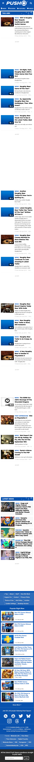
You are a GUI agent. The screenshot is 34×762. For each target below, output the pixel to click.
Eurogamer (22, 742)
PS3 (29, 36)
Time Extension (11, 739)
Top (6, 594)
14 (11, 558)
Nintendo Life (15, 736)
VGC (29, 742)
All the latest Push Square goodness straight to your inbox (17, 753)
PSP (30, 459)
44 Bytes (20, 729)
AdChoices (27, 729)
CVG (21, 745)
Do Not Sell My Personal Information (17, 731)
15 (11, 510)
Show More (17, 705)
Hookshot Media (15, 727)
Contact (16, 597)
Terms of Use (9, 600)
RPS (26, 745)
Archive (26, 600)
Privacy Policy (25, 597)
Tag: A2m (6, 13)
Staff (17, 594)
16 (11, 525)
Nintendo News (8, 742)
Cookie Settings (11, 603)
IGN (16, 742)
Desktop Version (23, 603)
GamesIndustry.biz (12, 745)
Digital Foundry (23, 739)
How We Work (25, 594)
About (12, 594)
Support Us (8, 597)
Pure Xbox (25, 736)
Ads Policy (19, 600)
